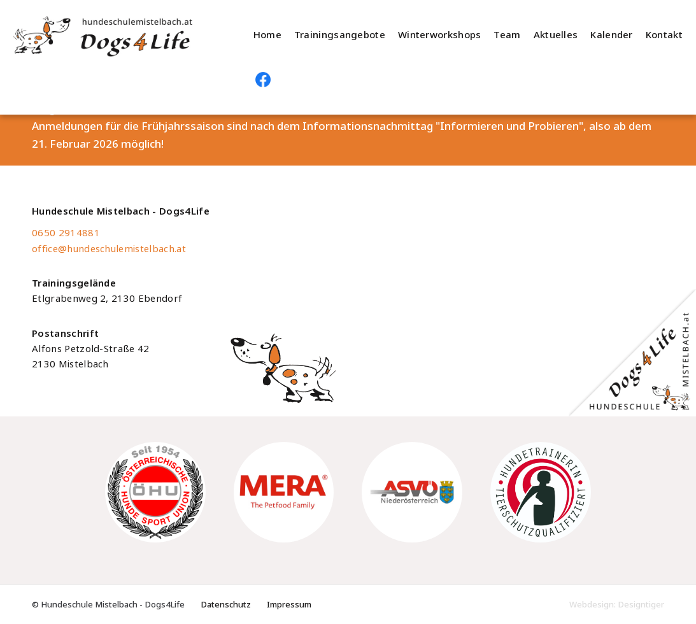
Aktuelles (556, 35)
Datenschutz (226, 605)
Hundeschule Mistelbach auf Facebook (263, 79)
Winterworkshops (439, 35)
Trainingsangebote (339, 35)
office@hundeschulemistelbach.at (109, 249)
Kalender (611, 35)
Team (507, 35)
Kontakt (664, 35)
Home (267, 35)
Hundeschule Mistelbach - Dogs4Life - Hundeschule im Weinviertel (120, 35)
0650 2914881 (66, 233)
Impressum (289, 605)
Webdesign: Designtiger (616, 605)
